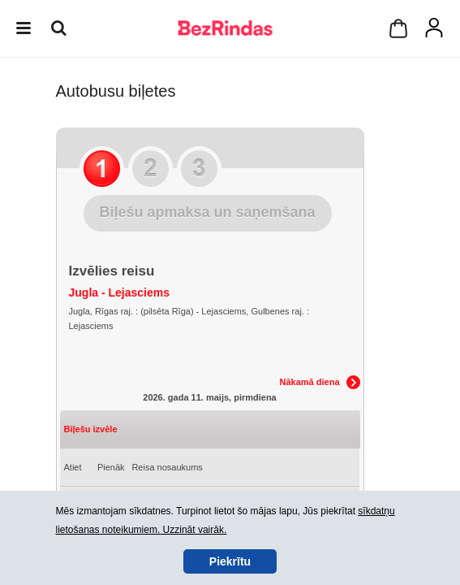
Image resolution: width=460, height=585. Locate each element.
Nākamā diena (310, 382)
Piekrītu (230, 561)
